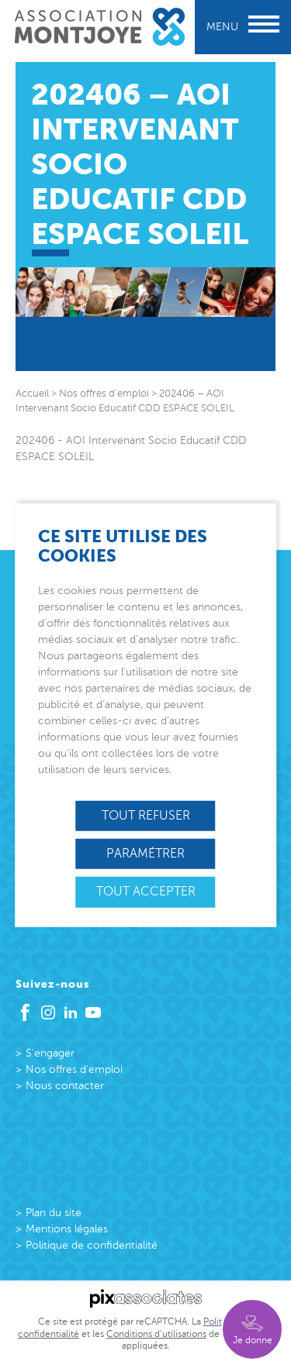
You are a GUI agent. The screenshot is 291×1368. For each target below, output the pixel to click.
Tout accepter (146, 892)
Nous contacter (65, 1085)
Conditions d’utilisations (156, 1333)
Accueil (32, 393)
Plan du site (53, 1212)
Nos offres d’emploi (74, 1069)
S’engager (50, 1053)
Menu (242, 27)
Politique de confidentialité (92, 1245)
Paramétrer (145, 854)
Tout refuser (146, 816)
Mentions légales (67, 1229)
